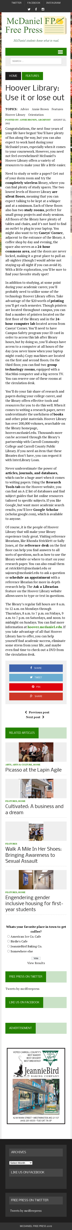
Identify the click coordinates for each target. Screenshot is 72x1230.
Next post (35, 717)
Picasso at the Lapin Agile (33, 770)
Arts (8, 764)
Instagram (53, 3)
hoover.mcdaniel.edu (45, 627)
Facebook (33, 3)
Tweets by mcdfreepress (22, 989)
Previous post (37, 712)
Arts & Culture (22, 764)
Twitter (17, 3)
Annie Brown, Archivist (35, 119)
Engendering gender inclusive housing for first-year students (34, 903)
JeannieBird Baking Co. (26, 946)
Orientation (36, 115)
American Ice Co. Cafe (26, 936)
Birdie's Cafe (19, 941)
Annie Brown (40, 109)
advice (24, 109)
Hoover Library (15, 115)
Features (57, 109)
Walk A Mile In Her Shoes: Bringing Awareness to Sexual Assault (33, 855)
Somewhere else (22, 951)
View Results (36, 963)
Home (36, 764)
